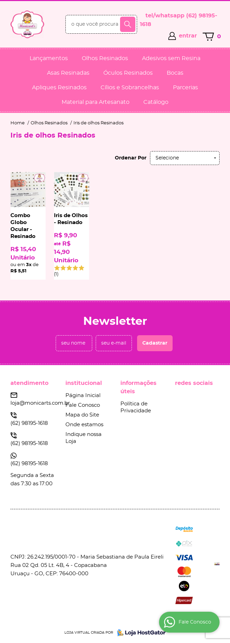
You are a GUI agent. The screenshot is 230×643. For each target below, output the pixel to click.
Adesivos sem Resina (171, 58)
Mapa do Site (82, 415)
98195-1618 (29, 423)
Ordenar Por (130, 158)
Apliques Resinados (59, 87)
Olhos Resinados (105, 58)
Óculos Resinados (128, 73)
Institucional (83, 383)
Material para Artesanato (95, 102)
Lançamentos (49, 58)
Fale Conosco (82, 405)
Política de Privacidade (135, 407)
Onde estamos (84, 424)
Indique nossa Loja (83, 438)
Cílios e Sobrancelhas (130, 87)
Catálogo (155, 102)
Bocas (175, 73)
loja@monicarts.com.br (40, 403)
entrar (188, 36)
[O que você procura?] (127, 24)
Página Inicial (83, 395)
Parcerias (185, 87)
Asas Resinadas (68, 73)
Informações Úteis (138, 387)
